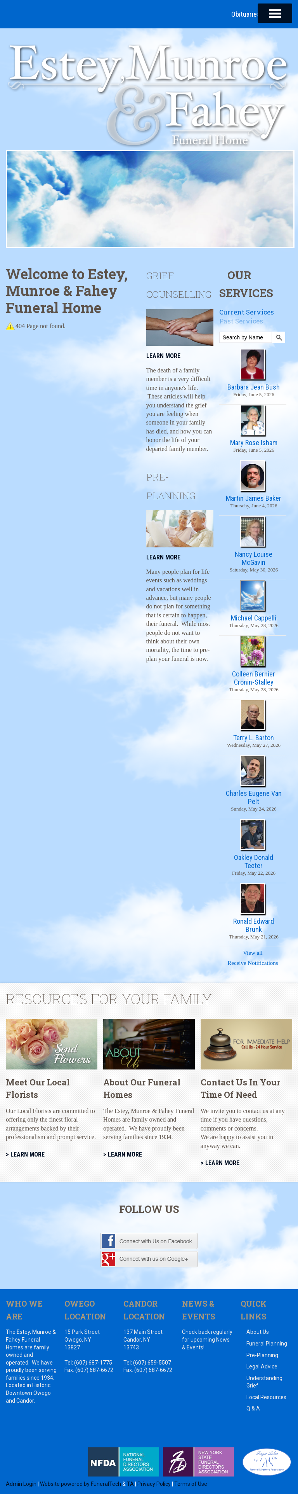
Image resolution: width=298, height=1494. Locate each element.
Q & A (253, 1409)
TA (130, 1484)
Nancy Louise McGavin (253, 558)
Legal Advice (261, 1367)
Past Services (241, 321)
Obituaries (245, 14)
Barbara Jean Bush (253, 387)
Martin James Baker (253, 499)
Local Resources (266, 1397)
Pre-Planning (262, 1355)
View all (252, 953)
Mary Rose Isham (253, 443)
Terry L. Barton (253, 738)
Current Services (246, 312)
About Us (257, 1332)
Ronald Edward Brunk (253, 925)
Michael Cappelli (253, 618)
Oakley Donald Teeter (253, 861)
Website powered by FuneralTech (80, 1484)
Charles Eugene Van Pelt (254, 798)
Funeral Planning (266, 1344)
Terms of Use (190, 1484)
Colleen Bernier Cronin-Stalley (253, 678)
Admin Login (21, 1484)
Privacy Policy (154, 1484)
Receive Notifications (252, 963)
